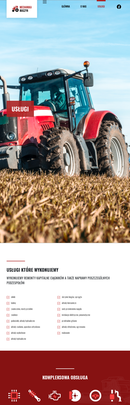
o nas (83, 6)
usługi (101, 6)
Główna (66, 6)
